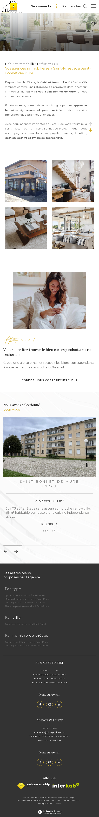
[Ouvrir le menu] (93, 6)
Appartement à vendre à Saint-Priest (25, 595)
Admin (67, 800)
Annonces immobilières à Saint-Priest (25, 624)
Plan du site (38, 800)
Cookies (58, 804)
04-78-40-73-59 (49, 670)
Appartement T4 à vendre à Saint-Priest (27, 642)
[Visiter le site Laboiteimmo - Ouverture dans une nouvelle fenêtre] (50, 809)
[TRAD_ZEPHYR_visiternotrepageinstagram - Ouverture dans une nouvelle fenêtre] (49, 704)
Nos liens (76, 800)
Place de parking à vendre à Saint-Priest (27, 606)
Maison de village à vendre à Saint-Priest (27, 599)
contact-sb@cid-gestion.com (49, 674)
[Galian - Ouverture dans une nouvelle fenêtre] (38, 784)
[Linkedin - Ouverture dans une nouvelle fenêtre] (58, 704)
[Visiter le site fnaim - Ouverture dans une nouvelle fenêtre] (21, 786)
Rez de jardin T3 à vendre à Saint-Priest (26, 645)
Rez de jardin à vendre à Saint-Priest (25, 602)
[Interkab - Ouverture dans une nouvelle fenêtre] (65, 785)
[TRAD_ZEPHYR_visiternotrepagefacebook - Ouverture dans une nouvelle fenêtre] (40, 704)
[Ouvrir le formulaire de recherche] (74, 6)
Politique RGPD (45, 803)
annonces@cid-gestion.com (49, 732)
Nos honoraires (24, 800)
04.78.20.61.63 (49, 728)
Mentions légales (53, 800)
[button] (16, 551)
